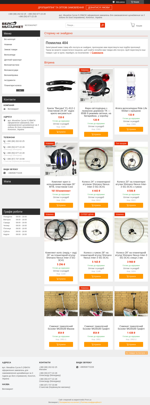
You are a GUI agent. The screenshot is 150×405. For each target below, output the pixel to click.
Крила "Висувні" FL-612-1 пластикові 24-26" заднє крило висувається (61, 111)
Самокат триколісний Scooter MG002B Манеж (61, 327)
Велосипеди (9, 55)
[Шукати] (102, 25)
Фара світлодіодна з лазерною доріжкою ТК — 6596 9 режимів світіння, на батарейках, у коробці (96, 112)
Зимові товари (10, 49)
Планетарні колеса (12, 85)
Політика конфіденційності (91, 402)
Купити (62, 132)
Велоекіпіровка (11, 75)
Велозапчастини (11, 65)
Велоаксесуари (11, 70)
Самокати (97, 52)
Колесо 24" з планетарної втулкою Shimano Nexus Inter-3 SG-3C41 (96, 184)
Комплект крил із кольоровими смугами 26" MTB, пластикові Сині (61, 184)
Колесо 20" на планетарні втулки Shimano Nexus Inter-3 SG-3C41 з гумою (131, 184)
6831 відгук (120, 2)
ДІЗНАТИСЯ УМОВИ (99, 7)
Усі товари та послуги (135, 353)
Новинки (8, 44)
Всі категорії (9, 39)
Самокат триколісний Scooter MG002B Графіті (96, 327)
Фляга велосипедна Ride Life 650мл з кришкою (131, 109)
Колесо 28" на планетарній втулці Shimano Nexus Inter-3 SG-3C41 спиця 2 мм (131, 255)
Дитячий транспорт (13, 60)
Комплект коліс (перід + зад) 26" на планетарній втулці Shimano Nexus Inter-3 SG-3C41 (61, 256)
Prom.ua (88, 400)
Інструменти (9, 80)
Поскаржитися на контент (69, 402)
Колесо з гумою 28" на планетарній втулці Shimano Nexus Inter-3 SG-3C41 (96, 255)
